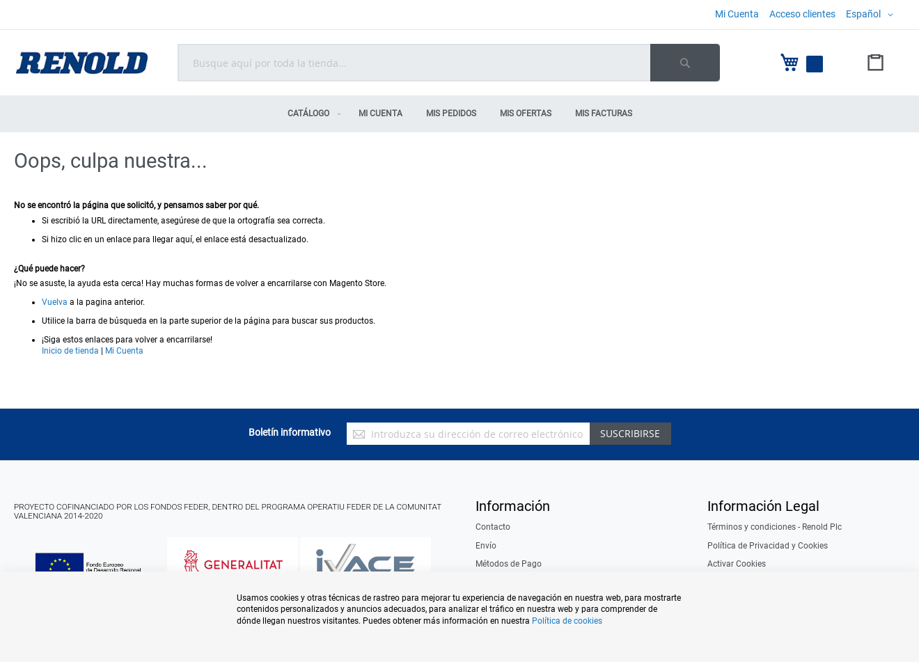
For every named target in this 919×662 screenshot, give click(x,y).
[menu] (459, 113)
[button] (872, 14)
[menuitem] (311, 113)
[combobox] (449, 62)
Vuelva (55, 302)
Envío (486, 546)
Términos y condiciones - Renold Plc (774, 527)
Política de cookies (567, 621)
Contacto (493, 527)
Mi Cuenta (737, 13)
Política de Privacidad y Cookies (767, 546)
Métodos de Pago (509, 564)
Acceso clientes (802, 13)
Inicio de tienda (70, 351)
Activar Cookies (736, 564)
